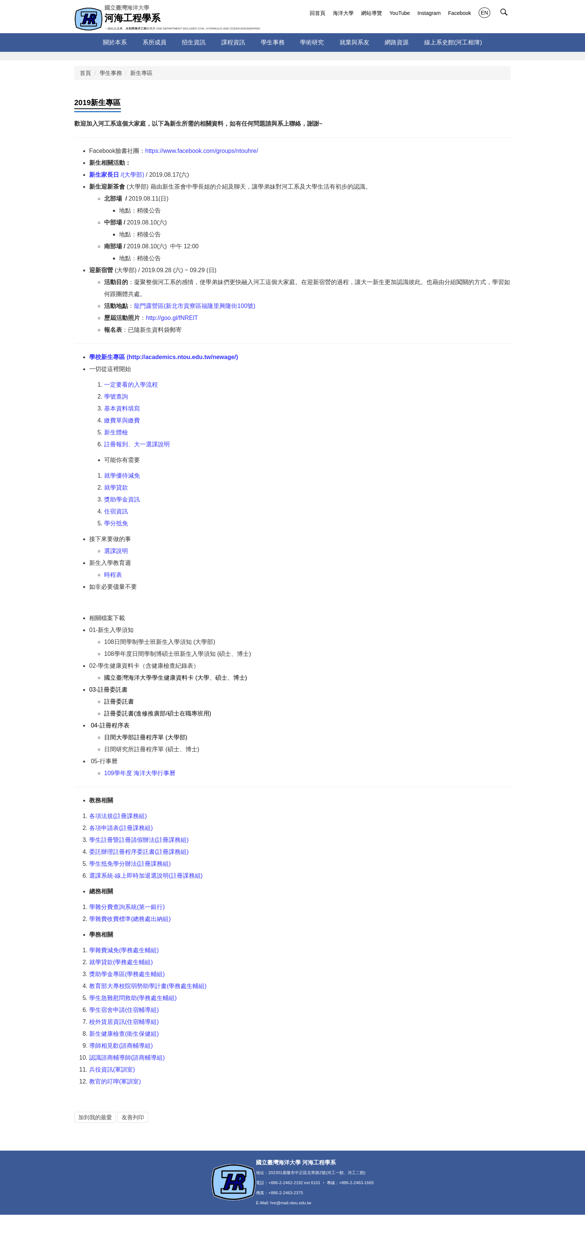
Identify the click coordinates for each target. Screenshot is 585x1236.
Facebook (459, 13)
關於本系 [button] (115, 42)
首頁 (85, 73)
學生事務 (111, 73)
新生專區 (141, 73)
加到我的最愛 (95, 1117)
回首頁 (317, 13)
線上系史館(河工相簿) (453, 42)
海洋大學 (343, 13)
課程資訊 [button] (233, 42)
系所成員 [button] (154, 42)
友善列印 (133, 1117)
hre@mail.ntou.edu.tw (290, 1224)
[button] (505, 14)
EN (484, 13)
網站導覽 (371, 13)
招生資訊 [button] (194, 42)
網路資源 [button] (397, 42)
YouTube (400, 13)
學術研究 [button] (312, 42)
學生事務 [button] (273, 42)
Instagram (429, 13)
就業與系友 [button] (354, 42)
